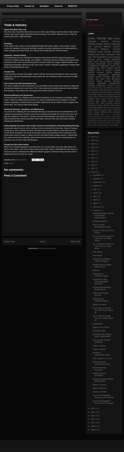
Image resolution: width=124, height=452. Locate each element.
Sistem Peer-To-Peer (101, 327)
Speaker (100, 108)
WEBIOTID (72, 6)
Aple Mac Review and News (104, 78)
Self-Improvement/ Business (109, 92)
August (96, 186)
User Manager (102, 120)
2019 (93, 161)
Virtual (90, 88)
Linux (91, 38)
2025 (93, 140)
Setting (117, 72)
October (96, 179)
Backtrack (116, 79)
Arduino (96, 110)
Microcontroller (93, 125)
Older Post (75, 242)
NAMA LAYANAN (99, 305)
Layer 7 (110, 110)
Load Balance (92, 118)
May (95, 196)
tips (110, 38)
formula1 (96, 114)
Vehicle (109, 72)
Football (90, 116)
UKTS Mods (112, 108)
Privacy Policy (13, 6)
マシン (107, 114)
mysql (90, 110)
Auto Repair (97, 252)
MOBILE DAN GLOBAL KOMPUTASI (102, 266)
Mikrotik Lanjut (94, 59)
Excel (105, 110)
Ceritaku (109, 68)
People (107, 51)
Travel (112, 66)
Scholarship (92, 108)
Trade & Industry (99, 346)
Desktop (91, 85)
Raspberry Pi (109, 90)
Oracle (117, 101)
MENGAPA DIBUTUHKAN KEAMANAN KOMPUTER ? (103, 215)
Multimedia (104, 66)
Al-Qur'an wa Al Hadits (105, 96)
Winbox (104, 101)
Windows (116, 112)
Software (106, 77)
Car (100, 110)
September (97, 182)
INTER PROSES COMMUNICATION (101, 363)
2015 (93, 408)
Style (97, 101)
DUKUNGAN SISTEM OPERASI (101, 341)
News (117, 38)
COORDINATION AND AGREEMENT (102, 288)
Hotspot (107, 81)
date (109, 120)
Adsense (111, 86)
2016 (93, 172)
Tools (118, 118)
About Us (59, 6)
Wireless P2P (93, 103)
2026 (93, 137)
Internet (116, 41)
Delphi (111, 101)
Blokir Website (106, 103)
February (97, 207)
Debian (99, 44)
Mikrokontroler (93, 90)
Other (90, 112)
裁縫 (116, 125)
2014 (93, 412)
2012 (93, 419)
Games (90, 22)
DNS (108, 79)
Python (117, 99)
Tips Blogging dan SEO (104, 67)
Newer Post (9, 242)
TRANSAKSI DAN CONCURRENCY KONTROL (101, 281)
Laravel (117, 123)
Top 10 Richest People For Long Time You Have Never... (103, 238)
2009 (93, 430)
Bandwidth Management (109, 83)
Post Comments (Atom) (47, 248)
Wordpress (105, 125)
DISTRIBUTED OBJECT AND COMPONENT (102, 335)
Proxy (101, 90)
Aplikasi (92, 44)
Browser (117, 103)
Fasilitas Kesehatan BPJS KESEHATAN (103, 380)
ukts (100, 88)
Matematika (101, 64)
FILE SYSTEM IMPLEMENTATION (101, 226)
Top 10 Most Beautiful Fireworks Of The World (103, 396)
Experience (102, 57)
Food (104, 94)
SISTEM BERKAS (100, 221)
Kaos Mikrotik (106, 116)
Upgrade (91, 99)
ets (89, 92)
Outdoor (100, 105)
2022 (93, 151)
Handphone (111, 94)
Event (98, 99)
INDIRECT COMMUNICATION (101, 354)
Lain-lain (117, 88)
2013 (93, 416)
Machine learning (103, 118)
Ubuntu (101, 38)
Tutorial (117, 90)
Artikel (91, 54)
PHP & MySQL (104, 70)
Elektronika (101, 85)
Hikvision (97, 116)
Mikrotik (107, 46)
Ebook (117, 68)
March (96, 203)
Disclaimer (44, 6)
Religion (91, 70)
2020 (93, 158)
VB (119, 108)
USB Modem (92, 120)
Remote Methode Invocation (99, 369)
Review (91, 81)
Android (116, 51)
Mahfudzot (92, 105)
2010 (93, 426)
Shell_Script (92, 96)
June (95, 193)
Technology (92, 94)
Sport (118, 86)
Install (100, 51)
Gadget (91, 77)
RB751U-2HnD (109, 105)
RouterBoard (103, 75)
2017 (93, 168)
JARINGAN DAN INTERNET (99, 374)
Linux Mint (100, 54)
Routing (91, 101)
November (97, 175)
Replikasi (96, 270)
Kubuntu (91, 75)
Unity (99, 125)
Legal (103, 99)
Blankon (117, 96)
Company (94, 92)
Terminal (91, 64)
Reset (118, 105)
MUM (118, 94)
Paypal (96, 112)
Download (116, 75)
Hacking (110, 88)
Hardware (110, 54)
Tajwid (99, 81)
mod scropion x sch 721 (102, 358)
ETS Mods (116, 114)
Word (90, 114)
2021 (93, 154)
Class (11, 163)
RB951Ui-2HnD (106, 112)
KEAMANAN (98, 324)
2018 (93, 165)
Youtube (111, 125)
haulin (95, 88)
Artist (96, 62)
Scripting (113, 118)
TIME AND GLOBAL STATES (101, 294)
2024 (93, 144)
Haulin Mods (97, 123)
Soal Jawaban (113, 64)
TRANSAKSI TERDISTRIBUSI (100, 275)
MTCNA (117, 110)
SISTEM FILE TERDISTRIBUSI (100, 300)
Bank (113, 120)
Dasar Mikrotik (114, 57)
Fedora (117, 62)
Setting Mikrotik (106, 62)
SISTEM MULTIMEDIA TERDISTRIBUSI (102, 260)
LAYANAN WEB (99, 331)
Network (105, 49)
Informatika (106, 123)
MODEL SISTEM (99, 392)
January (96, 210)
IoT (113, 123)
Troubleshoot (93, 66)
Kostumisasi (116, 116)
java (101, 114)
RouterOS (116, 59)
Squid (106, 108)
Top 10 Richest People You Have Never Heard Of (103, 310)
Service (98, 77)
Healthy (107, 59)
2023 (93, 147)
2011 (93, 423)
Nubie (90, 62)
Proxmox (110, 99)
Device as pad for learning (95, 25)
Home (42, 242)
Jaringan (92, 41)
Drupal (99, 94)
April (95, 200)
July (95, 189)
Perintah (100, 72)
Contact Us (29, 6)
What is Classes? (100, 385)
